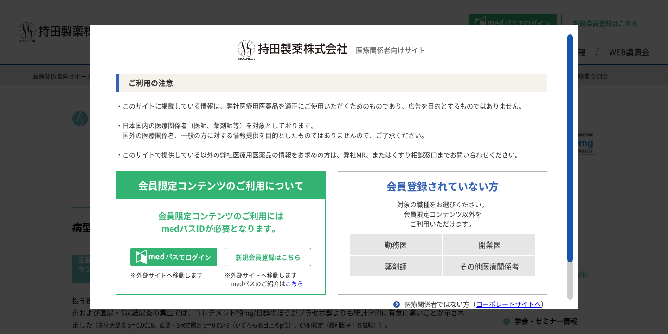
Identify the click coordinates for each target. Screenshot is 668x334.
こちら (294, 283)
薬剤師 (396, 266)
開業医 (489, 244)
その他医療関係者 (489, 266)
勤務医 (396, 244)
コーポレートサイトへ (508, 303)
